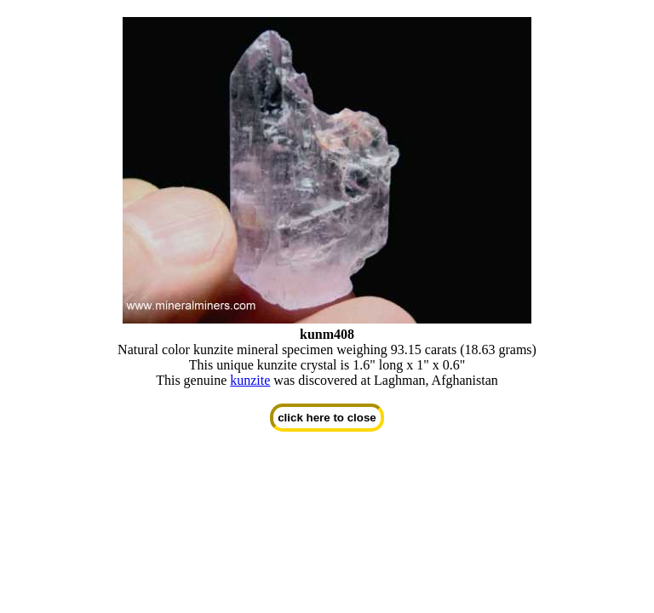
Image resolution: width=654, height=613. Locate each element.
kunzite (250, 380)
